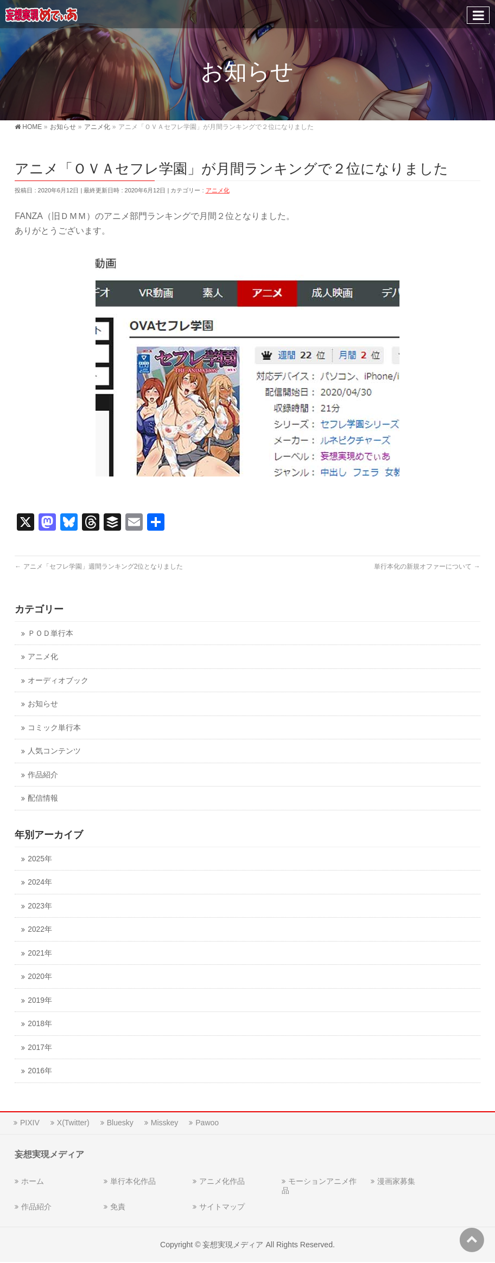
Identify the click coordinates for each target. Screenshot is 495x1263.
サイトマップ (222, 1206)
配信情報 (43, 798)
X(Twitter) (73, 1122)
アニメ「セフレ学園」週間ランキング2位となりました (99, 566)
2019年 (40, 1000)
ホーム (32, 1181)
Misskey (165, 1122)
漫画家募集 (396, 1181)
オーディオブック (58, 680)
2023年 (40, 906)
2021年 (40, 953)
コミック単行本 (54, 728)
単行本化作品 (133, 1181)
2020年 (40, 976)
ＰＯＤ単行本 (50, 633)
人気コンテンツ (54, 751)
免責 (117, 1206)
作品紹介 (43, 775)
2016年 (40, 1071)
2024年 (40, 882)
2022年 (40, 929)
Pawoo (207, 1122)
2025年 (40, 859)
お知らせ (43, 704)
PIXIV (30, 1122)
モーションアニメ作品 (319, 1186)
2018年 (40, 1024)
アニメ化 (218, 190)
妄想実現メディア (232, 1244)
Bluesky (120, 1122)
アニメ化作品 (222, 1181)
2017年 (40, 1047)
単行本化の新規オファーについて (427, 566)
